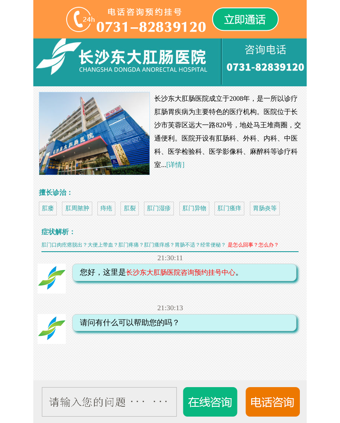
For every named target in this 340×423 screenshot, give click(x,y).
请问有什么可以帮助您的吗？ (127, 322)
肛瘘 (48, 208)
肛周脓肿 (77, 208)
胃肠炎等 (265, 208)
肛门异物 (194, 208)
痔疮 (106, 208)
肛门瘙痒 (229, 208)
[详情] (175, 164)
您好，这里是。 (158, 272)
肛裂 (130, 208)
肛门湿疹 (159, 208)
